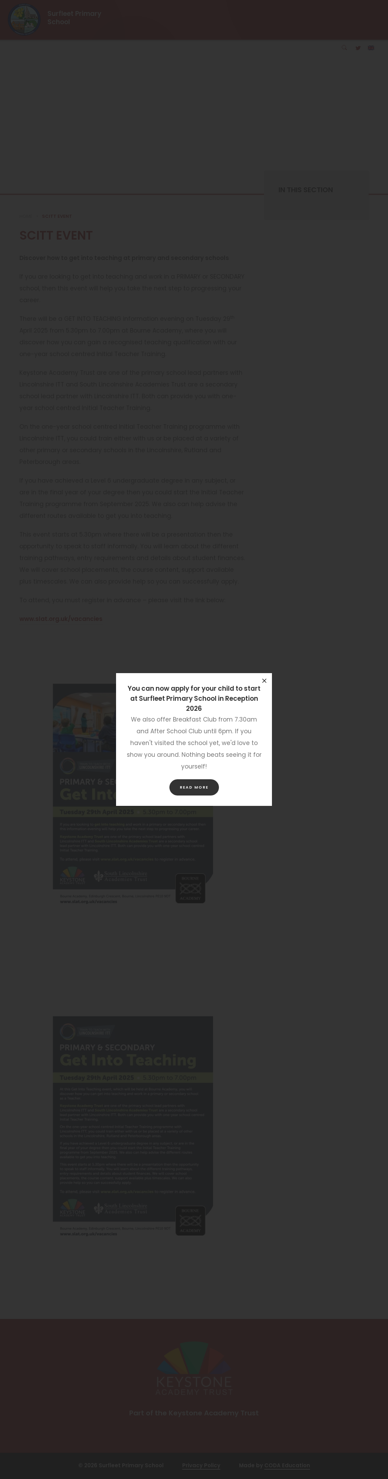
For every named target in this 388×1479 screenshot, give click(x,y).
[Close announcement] (264, 680)
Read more (194, 787)
